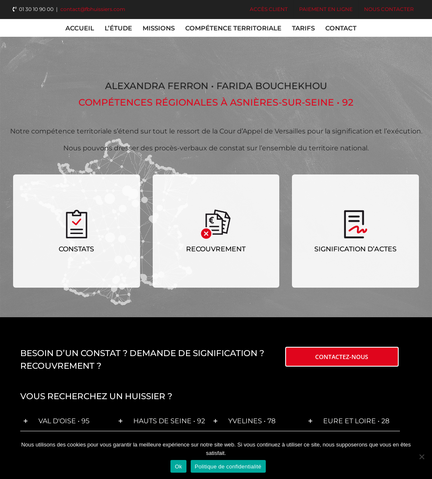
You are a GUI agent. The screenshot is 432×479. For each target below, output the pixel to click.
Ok (178, 466)
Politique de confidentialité (228, 466)
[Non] (421, 456)
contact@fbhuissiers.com (92, 9)
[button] (67, 421)
